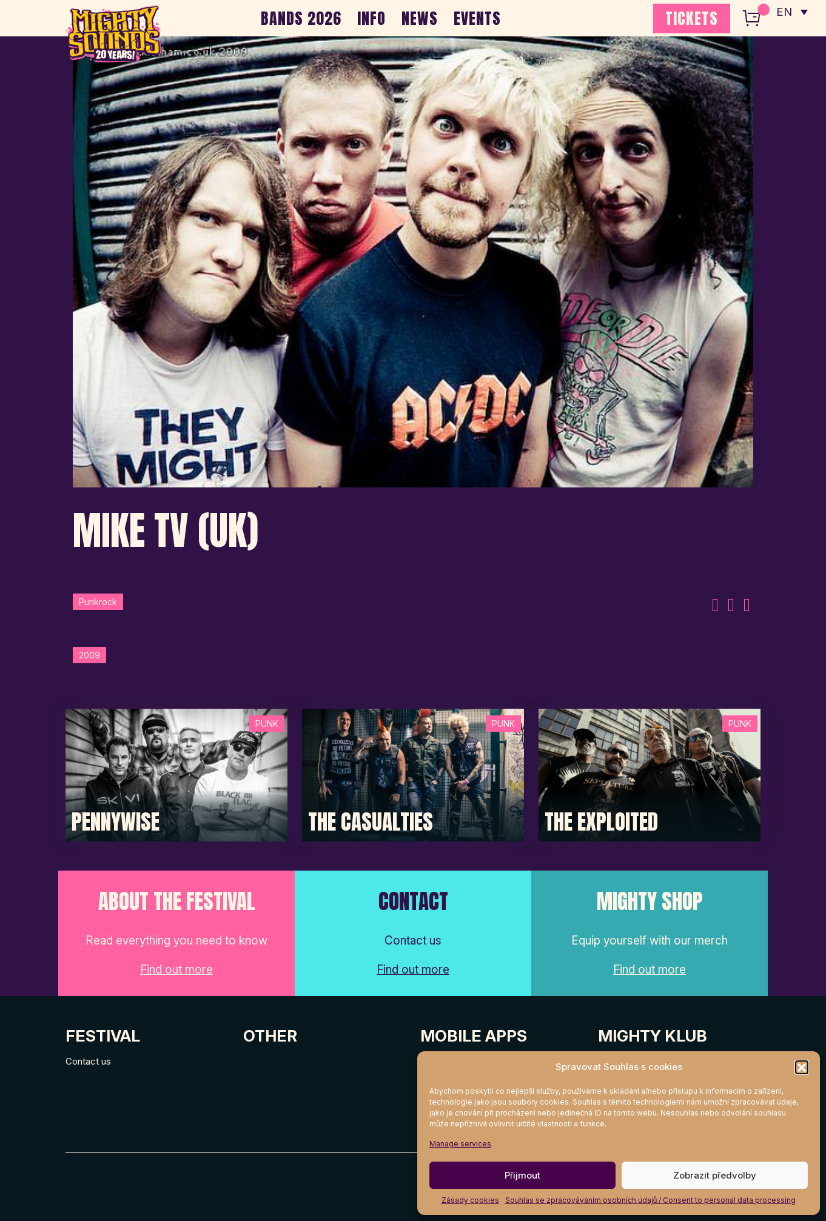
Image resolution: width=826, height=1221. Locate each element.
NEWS (419, 18)
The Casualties (370, 822)
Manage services (460, 1143)
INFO (371, 18)
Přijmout (522, 1175)
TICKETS (691, 18)
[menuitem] (791, 12)
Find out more (176, 970)
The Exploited (601, 822)
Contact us (88, 1061)
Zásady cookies (470, 1200)
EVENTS (477, 18)
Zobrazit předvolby (714, 1175)
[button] (802, 1067)
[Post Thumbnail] (176, 774)
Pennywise (115, 822)
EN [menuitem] (783, 12)
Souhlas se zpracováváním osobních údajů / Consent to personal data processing (650, 1200)
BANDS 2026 (301, 18)
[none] (791, 12)
